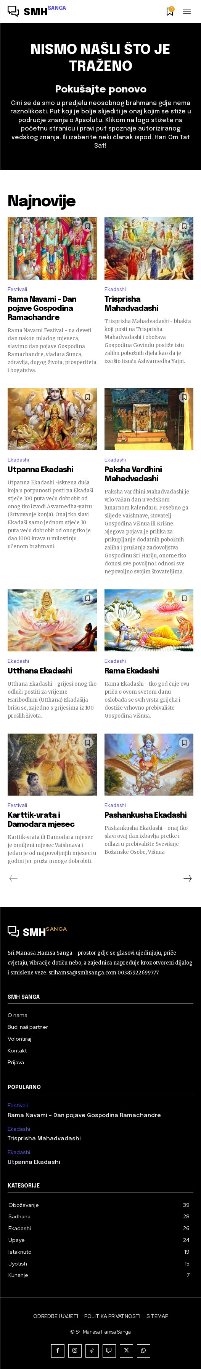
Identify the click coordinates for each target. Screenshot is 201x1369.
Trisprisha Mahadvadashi (44, 1139)
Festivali (17, 289)
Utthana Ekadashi (40, 671)
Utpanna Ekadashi (40, 470)
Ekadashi (115, 289)
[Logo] (37, 12)
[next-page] (187, 878)
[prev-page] (13, 878)
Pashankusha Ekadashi (146, 816)
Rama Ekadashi (132, 671)
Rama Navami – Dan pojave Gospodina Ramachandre (42, 309)
